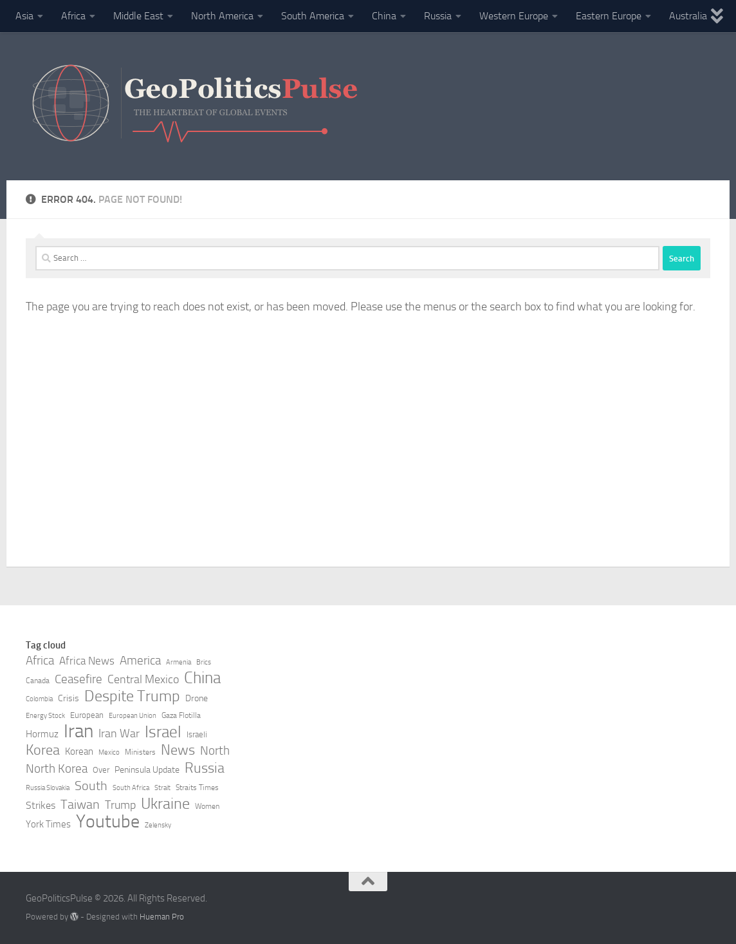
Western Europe (513, 16)
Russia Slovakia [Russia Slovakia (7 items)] (47, 788)
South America (312, 16)
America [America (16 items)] (140, 660)
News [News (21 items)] (178, 750)
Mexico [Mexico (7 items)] (109, 752)
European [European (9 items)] (87, 715)
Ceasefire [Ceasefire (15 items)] (78, 679)
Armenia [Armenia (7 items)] (178, 662)
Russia (438, 16)
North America (222, 16)
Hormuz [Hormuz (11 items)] (42, 734)
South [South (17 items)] (91, 785)
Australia (688, 16)
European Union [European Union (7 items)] (132, 716)
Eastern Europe (608, 16)
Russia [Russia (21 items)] (205, 768)
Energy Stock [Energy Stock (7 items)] (45, 716)
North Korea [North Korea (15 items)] (56, 769)
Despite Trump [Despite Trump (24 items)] (132, 696)
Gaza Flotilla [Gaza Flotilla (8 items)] (181, 715)
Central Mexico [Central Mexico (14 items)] (143, 679)
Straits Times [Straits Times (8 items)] (197, 787)
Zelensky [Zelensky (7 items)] (158, 825)
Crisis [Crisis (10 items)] (68, 698)
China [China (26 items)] (202, 678)
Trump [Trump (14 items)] (120, 805)
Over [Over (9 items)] (101, 770)
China (384, 16)
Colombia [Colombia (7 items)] (39, 699)
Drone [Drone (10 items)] (196, 698)
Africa (73, 16)
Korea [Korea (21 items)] (43, 750)
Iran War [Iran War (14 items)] (119, 733)
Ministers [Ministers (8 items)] (140, 752)
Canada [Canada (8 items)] (38, 680)
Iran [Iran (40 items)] (78, 731)
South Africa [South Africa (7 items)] (131, 788)
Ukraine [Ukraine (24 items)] (165, 803)
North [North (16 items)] (215, 750)
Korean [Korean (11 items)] (79, 751)
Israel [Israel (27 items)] (163, 732)
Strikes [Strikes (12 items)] (40, 805)
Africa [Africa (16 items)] (40, 660)
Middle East (138, 16)
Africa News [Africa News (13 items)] (87, 660)
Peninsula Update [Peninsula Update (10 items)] (147, 769)
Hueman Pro (162, 916)
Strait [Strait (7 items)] (162, 788)
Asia (24, 16)
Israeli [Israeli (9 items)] (197, 734)
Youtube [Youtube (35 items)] (108, 821)
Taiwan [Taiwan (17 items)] (80, 804)
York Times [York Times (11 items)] (48, 824)
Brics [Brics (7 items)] (203, 662)
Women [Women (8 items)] (207, 806)
